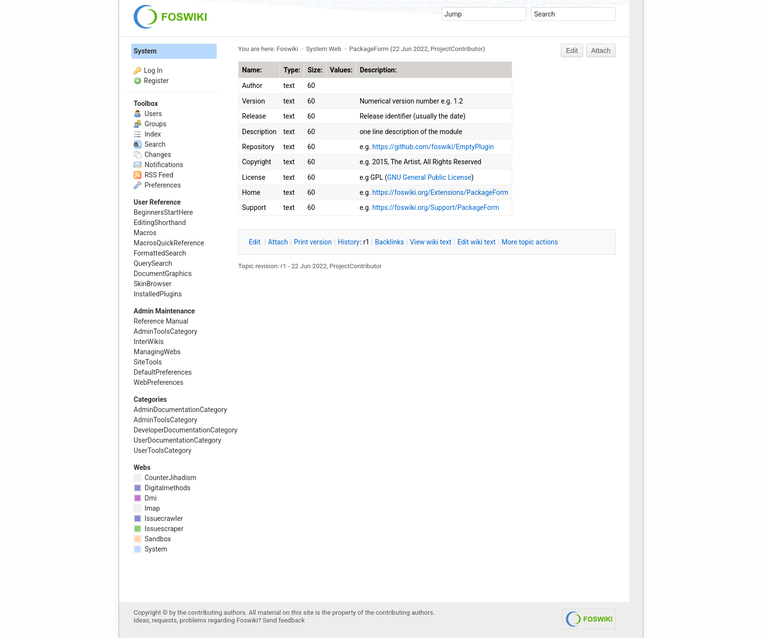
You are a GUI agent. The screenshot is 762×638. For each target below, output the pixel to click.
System (145, 51)
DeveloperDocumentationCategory (186, 430)
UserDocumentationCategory (177, 440)
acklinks (389, 242)
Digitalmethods (162, 488)
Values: (341, 70)
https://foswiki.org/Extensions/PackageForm (440, 192)
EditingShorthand (160, 222)
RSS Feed (153, 175)
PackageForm (369, 48)
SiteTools (148, 362)
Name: (252, 70)
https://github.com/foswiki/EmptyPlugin (433, 147)
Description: (378, 70)
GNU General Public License (429, 177)
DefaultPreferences (163, 372)
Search (149, 144)
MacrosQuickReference (169, 243)
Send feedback (284, 620)
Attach (601, 50)
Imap (147, 508)
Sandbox (152, 539)
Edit (572, 50)
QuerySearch (153, 263)
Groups (150, 124)
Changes (152, 154)
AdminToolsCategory (165, 331)
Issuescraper (159, 529)
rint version (313, 242)
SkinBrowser (153, 284)
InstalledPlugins (158, 294)
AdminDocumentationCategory (180, 410)
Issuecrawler (158, 518)
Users (148, 114)
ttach (278, 242)
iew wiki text (430, 242)
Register (156, 81)
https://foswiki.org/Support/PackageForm (435, 207)
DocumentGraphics (162, 273)
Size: (315, 70)
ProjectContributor (457, 48)
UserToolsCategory (162, 450)
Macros (145, 233)
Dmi (145, 498)
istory (349, 242)
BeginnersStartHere (163, 212)
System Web (324, 48)
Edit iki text (476, 242)
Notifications (158, 165)
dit (255, 242)
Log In (153, 70)
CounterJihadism (165, 478)
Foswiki (287, 48)
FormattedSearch (160, 253)
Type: (291, 70)
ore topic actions (530, 242)
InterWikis (149, 341)
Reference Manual (161, 321)
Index (147, 134)
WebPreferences (158, 382)
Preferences (157, 185)
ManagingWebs (157, 352)
